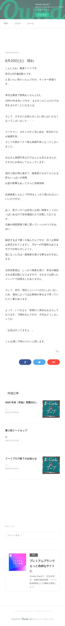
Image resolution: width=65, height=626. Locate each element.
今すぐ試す (42, 15)
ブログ (18, 23)
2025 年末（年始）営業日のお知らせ (25, 402)
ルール (31, 23)
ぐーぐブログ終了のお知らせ (21, 459)
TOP (5, 23)
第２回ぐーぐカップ (16, 430)
